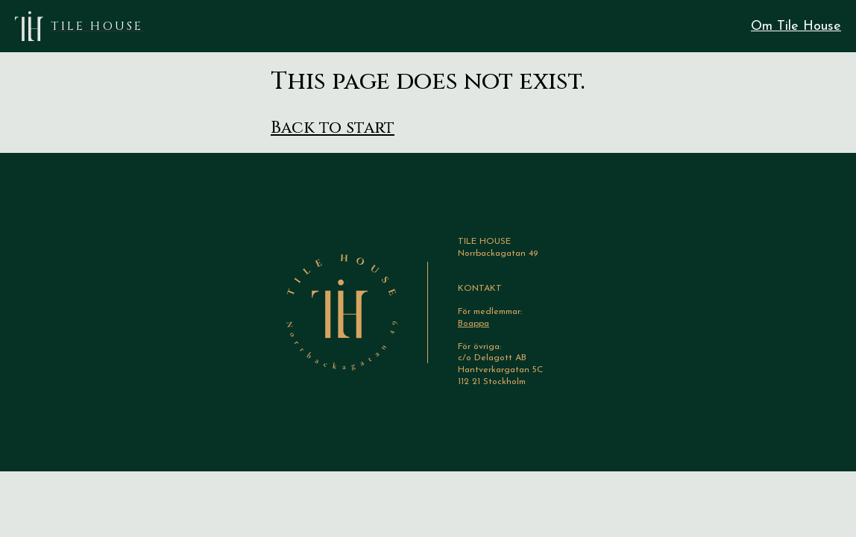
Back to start (332, 128)
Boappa (473, 323)
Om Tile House (796, 26)
